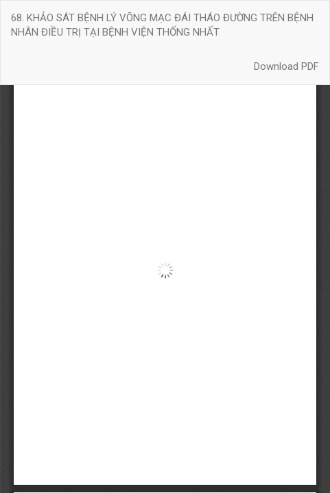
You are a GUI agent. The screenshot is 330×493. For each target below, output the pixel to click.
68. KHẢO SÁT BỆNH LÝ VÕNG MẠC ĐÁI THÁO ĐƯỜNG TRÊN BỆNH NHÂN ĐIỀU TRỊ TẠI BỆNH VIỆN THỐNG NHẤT (162, 25)
